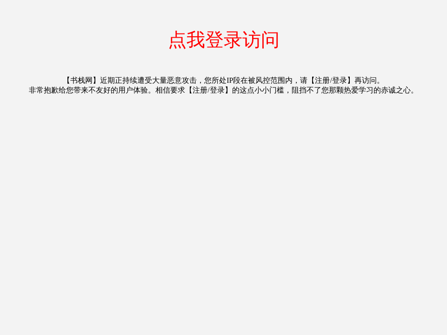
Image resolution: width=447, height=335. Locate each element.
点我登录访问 (224, 39)
